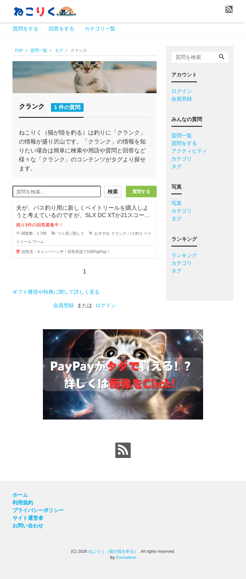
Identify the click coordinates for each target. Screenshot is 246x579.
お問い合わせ (27, 525)
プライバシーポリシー (38, 510)
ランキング (184, 255)
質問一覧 (181, 135)
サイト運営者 (27, 517)
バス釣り (135, 233)
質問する (141, 191)
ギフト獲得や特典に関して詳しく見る (56, 292)
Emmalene (126, 557)
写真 (176, 203)
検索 (112, 191)
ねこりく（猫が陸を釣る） (113, 551)
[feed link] (123, 450)
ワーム (38, 241)
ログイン (105, 305)
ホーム (20, 494)
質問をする (25, 28)
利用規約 (22, 502)
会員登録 (63, 305)
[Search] (221, 57)
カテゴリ (181, 158)
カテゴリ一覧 (100, 28)
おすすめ (102, 233)
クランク (119, 233)
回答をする (61, 28)
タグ (176, 166)
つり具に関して (70, 233)
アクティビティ (189, 151)
